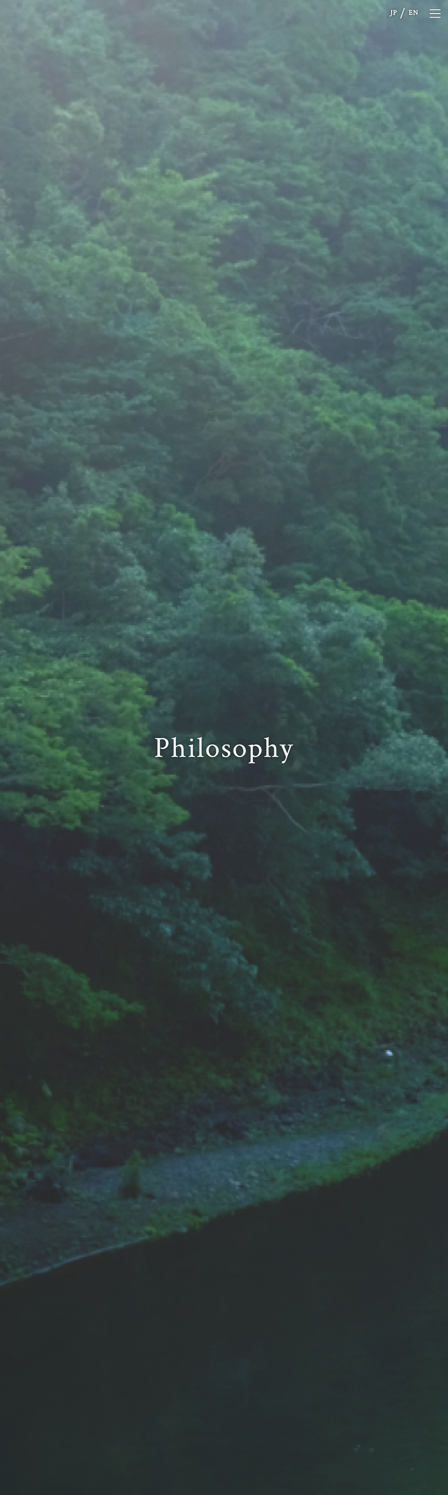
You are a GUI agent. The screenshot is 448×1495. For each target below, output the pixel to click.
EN (413, 13)
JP (393, 13)
